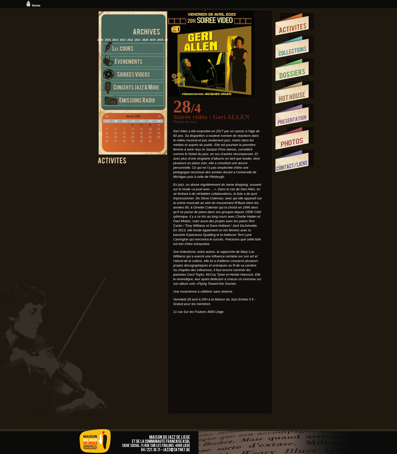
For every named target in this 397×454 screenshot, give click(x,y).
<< (107, 116)
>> (159, 116)
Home (32, 5)
